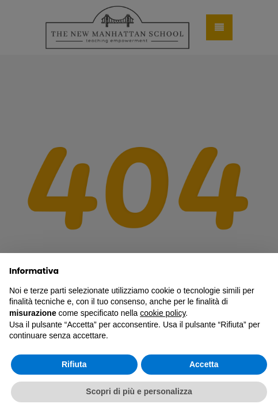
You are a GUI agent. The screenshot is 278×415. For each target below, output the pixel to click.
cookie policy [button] (162, 313)
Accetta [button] (204, 364)
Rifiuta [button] (74, 364)
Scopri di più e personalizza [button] (139, 391)
